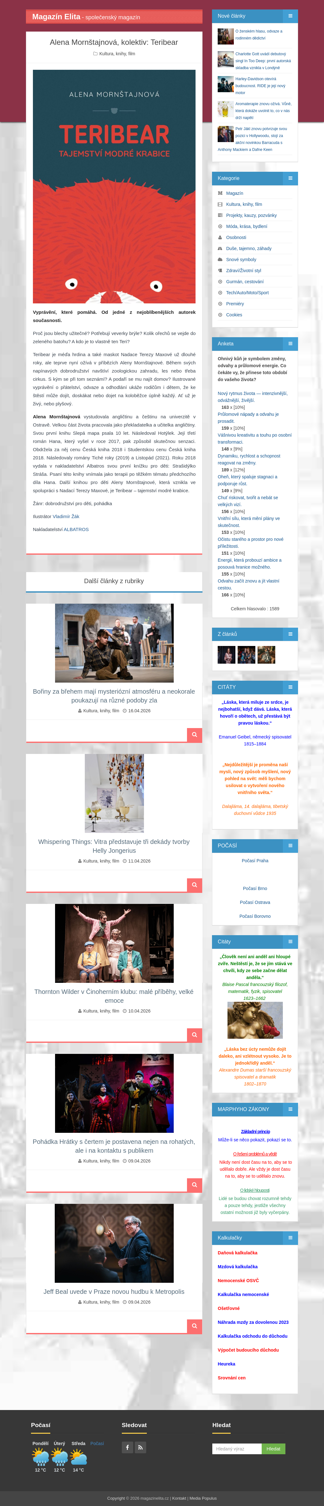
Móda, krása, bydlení (246, 226)
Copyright (116, 1498)
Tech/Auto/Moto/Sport (247, 292)
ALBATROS (76, 529)
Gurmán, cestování (245, 281)
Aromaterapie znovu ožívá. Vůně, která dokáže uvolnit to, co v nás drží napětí (263, 111)
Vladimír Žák (66, 516)
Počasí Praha (255, 860)
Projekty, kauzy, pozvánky (251, 215)
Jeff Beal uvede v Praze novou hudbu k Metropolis (113, 1291)
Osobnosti (236, 237)
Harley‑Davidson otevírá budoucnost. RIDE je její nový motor (260, 86)
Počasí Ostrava (255, 902)
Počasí (97, 1443)
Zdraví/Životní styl (243, 270)
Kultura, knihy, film (117, 53)
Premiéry (235, 303)
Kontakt (179, 1498)
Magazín (234, 193)
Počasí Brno (255, 888)
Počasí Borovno (255, 916)
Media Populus (203, 1498)
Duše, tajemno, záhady (248, 248)
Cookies (234, 314)
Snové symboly (241, 259)
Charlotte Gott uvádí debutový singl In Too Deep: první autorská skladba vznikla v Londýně (263, 61)
